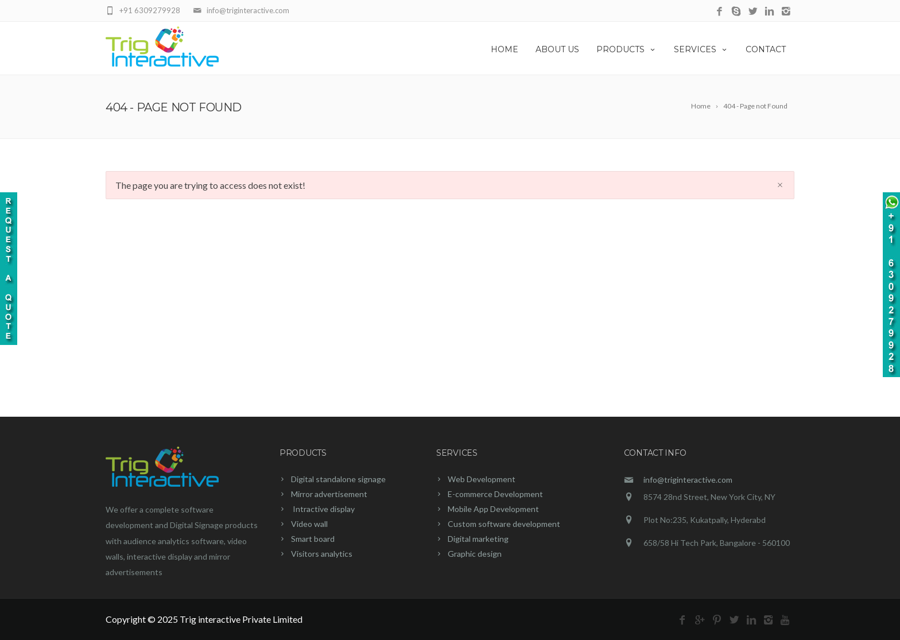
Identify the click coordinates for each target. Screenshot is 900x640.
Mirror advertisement (329, 494)
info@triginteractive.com (687, 479)
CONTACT (766, 49)
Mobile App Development (493, 509)
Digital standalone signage (338, 479)
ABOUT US (557, 49)
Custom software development (504, 524)
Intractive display (323, 509)
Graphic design (475, 553)
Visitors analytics (321, 553)
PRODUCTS (626, 49)
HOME (504, 49)
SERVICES (701, 49)
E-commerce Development (495, 494)
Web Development (481, 479)
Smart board (313, 539)
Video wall (309, 524)
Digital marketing (478, 539)
